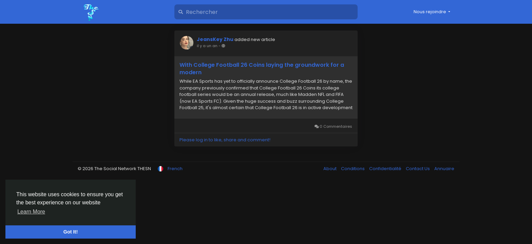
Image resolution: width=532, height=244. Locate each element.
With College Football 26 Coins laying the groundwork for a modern (261, 68)
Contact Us (418, 168)
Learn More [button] (31, 212)
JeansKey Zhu (215, 39)
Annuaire (444, 168)
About (330, 168)
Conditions (353, 168)
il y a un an (207, 45)
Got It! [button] (70, 232)
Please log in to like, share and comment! (224, 140)
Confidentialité (385, 168)
